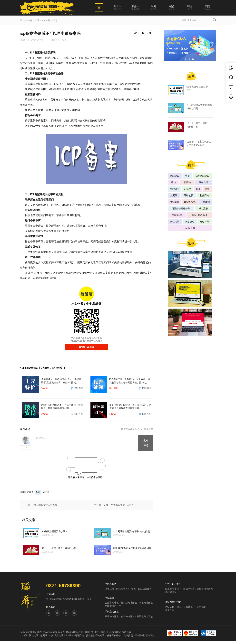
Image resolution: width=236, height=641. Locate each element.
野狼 (207, 189)
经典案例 (139, 635)
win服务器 (190, 228)
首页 (36, 20)
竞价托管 (169, 610)
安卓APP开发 (128, 616)
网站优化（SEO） (174, 606)
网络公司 (189, 221)
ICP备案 (46, 20)
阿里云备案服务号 (181, 208)
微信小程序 (189, 588)
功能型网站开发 (113, 606)
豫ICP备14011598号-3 (96, 632)
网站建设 (174, 175)
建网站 (173, 195)
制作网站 (204, 195)
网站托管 (120, 588)
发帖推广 (190, 606)
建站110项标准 (199, 215)
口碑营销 (201, 606)
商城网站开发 (146, 602)
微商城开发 (171, 592)
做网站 (187, 182)
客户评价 (150, 635)
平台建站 (205, 202)
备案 (38, 492)
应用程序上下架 (145, 616)
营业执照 (128, 635)
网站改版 (188, 195)
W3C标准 (177, 215)
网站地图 (34, 635)
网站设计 (203, 182)
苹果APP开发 (112, 616)
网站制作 (174, 189)
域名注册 (203, 208)
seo (198, 189)
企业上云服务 (145, 588)
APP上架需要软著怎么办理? (118, 505)
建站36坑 (204, 221)
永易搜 (187, 189)
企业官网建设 (112, 602)
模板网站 (174, 202)
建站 (173, 182)
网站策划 (174, 221)
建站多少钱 (190, 202)
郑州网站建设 (202, 175)
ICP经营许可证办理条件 (45, 505)
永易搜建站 (115, 632)
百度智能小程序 (173, 588)
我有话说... (86, 443)
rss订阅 (23, 635)
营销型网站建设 (129, 602)
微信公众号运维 (205, 588)
